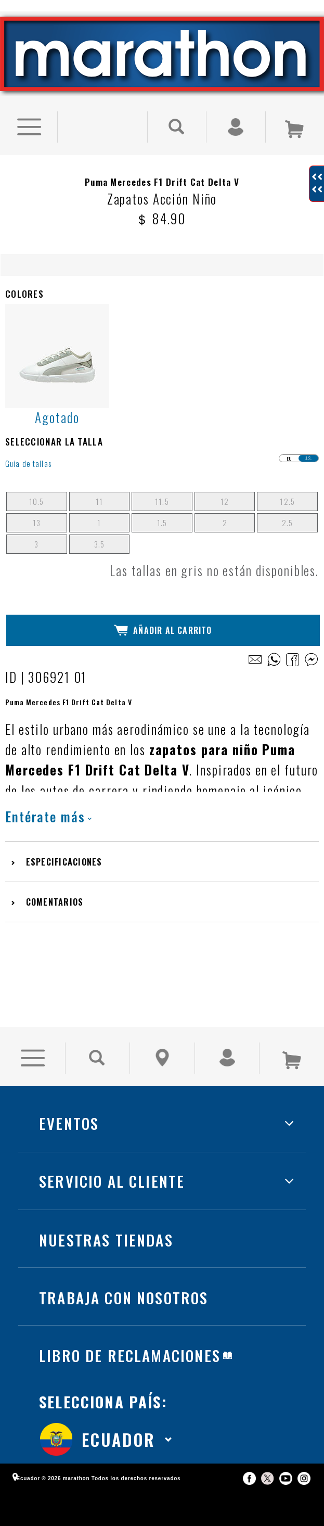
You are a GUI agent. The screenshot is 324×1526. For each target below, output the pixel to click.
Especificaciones (64, 861)
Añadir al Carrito (163, 630)
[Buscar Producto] (177, 127)
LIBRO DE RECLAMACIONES (130, 1355)
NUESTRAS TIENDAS (106, 1239)
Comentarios (55, 901)
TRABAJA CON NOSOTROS (124, 1297)
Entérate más (48, 816)
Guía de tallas (28, 463)
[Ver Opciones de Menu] (28, 127)
